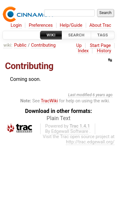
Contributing (43, 45)
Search (76, 35)
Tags (102, 35)
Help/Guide (71, 25)
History (104, 51)
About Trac (100, 25)
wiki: (7, 45)
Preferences (41, 25)
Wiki (51, 35)
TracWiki (49, 101)
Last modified (80, 94)
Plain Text (58, 118)
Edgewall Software (69, 131)
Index (83, 51)
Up (78, 45)
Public (20, 45)
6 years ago (103, 94)
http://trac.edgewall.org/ (90, 142)
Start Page (100, 45)
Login (16, 25)
